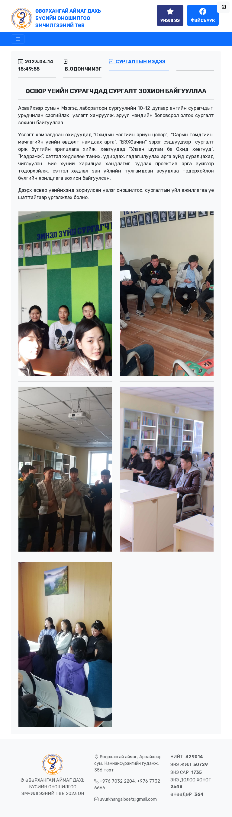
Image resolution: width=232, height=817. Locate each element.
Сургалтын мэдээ (137, 62)
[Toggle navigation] (18, 39)
